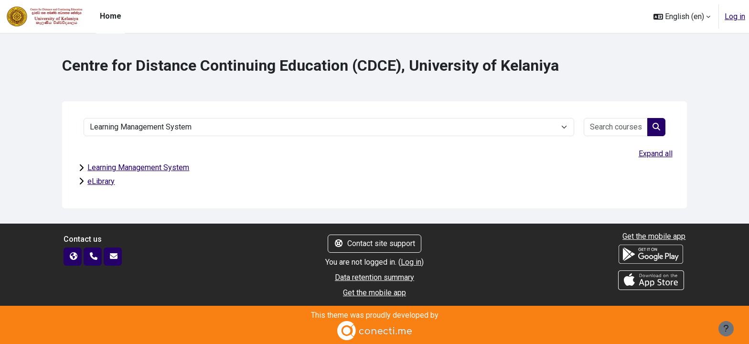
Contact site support (374, 243)
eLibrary (101, 181)
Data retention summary (374, 277)
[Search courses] (616, 127)
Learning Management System (138, 167)
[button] (682, 16)
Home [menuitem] (110, 16)
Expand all (656, 153)
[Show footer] (726, 328)
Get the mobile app (374, 292)
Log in (735, 16)
